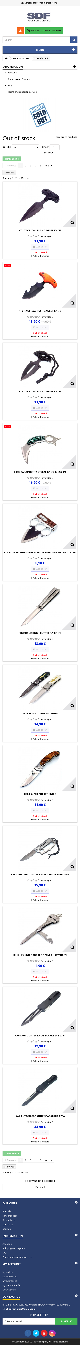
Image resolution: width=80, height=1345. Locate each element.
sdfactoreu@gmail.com (22, 1308)
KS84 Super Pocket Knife (40, 794)
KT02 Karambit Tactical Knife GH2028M (40, 471)
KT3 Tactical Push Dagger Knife (40, 391)
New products (10, 1215)
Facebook (40, 1187)
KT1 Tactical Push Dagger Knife (40, 230)
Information (13, 67)
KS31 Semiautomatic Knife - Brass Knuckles (40, 874)
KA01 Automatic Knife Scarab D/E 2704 (40, 1035)
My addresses (10, 1280)
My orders (8, 1272)
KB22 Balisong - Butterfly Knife (40, 633)
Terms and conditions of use (22, 91)
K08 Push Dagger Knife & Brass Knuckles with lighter (40, 552)
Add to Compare (41, 256)
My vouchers (9, 1289)
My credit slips (10, 1276)
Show (45, 146)
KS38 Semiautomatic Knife (40, 713)
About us (12, 72)
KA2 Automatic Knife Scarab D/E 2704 (40, 1116)
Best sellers (9, 1220)
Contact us (8, 1224)
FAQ (9, 85)
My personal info (11, 1285)
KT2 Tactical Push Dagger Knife (40, 310)
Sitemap (7, 1228)
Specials (7, 1211)
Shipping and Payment (19, 79)
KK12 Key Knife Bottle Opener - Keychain (40, 955)
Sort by (7, 146)
